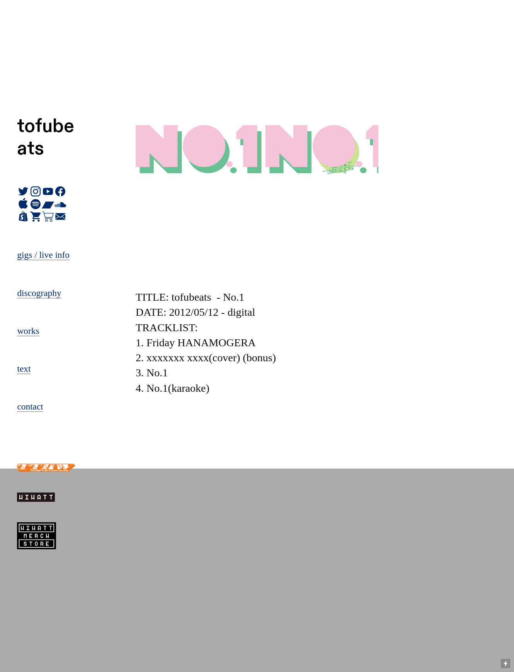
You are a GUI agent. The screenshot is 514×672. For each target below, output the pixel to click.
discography (39, 293)
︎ (48, 217)
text (24, 369)
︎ (23, 217)
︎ (35, 217)
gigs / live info (43, 255)
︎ (60, 217)
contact (30, 406)
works (28, 331)
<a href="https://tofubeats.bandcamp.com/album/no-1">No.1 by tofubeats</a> (257, 431)
